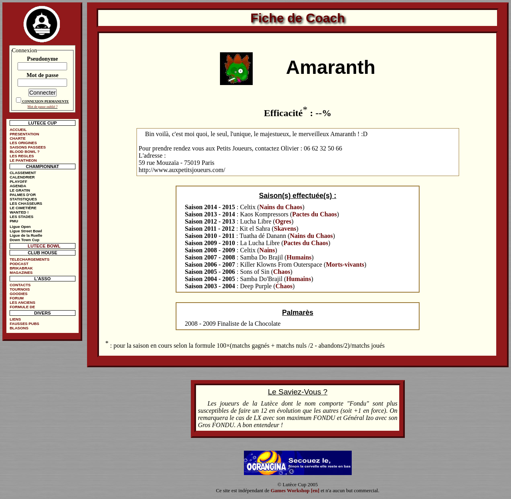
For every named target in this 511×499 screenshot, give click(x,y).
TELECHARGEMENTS (30, 259)
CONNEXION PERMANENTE (45, 101)
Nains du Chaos (281, 207)
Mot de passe (42, 75)
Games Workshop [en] (295, 490)
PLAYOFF (18, 181)
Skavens (285, 228)
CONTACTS (20, 285)
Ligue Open (20, 226)
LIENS (15, 319)
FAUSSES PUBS (24, 323)
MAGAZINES (21, 272)
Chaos (281, 271)
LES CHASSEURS (26, 203)
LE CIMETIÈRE (23, 208)
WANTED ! (19, 212)
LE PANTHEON (23, 160)
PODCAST (19, 263)
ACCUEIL (18, 129)
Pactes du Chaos (314, 214)
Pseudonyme (42, 58)
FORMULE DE (22, 307)
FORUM (17, 298)
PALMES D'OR (23, 194)
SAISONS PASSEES (28, 147)
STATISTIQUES (23, 199)
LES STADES (22, 216)
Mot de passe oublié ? (42, 107)
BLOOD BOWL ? (25, 151)
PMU (14, 221)
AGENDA (18, 186)
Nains (267, 250)
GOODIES (19, 293)
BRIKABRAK (21, 268)
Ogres (283, 221)
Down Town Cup (24, 240)
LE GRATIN (20, 190)
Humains (299, 257)
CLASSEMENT (23, 172)
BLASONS (19, 328)
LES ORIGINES (23, 143)
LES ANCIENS (22, 302)
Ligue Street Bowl (26, 231)
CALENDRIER (22, 177)
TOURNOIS (20, 289)
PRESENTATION (24, 134)
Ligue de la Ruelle (26, 235)
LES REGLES (22, 156)
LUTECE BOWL (44, 246)
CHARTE (18, 138)
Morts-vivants (345, 264)
